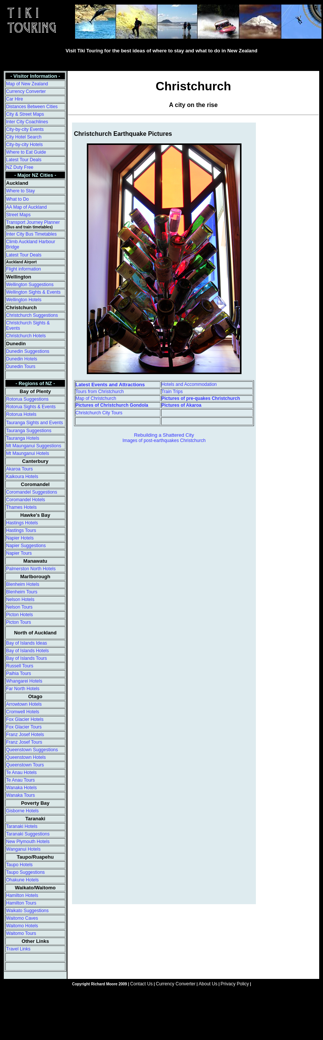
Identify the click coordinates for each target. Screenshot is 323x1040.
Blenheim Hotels (22, 584)
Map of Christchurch (95, 398)
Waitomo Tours (21, 933)
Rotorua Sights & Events (31, 406)
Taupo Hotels (19, 864)
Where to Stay (20, 191)
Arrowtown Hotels (24, 704)
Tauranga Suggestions (28, 430)
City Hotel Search (23, 137)
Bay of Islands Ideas (26, 643)
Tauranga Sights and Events (34, 422)
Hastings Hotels (22, 523)
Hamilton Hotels (22, 895)
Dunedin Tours (20, 366)
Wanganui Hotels (23, 849)
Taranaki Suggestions (28, 834)
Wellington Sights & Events (33, 292)
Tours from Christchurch (99, 391)
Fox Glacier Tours (24, 727)
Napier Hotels (20, 538)
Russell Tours (19, 666)
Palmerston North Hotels (31, 568)
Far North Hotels (22, 688)
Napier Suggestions (26, 545)
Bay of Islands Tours (26, 658)
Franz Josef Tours (24, 742)
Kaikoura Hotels (22, 476)
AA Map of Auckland (26, 207)
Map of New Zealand (27, 84)
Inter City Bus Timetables (31, 234)
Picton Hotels (19, 614)
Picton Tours (18, 622)
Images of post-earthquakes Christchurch (163, 440)
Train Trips (172, 391)
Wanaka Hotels (21, 787)
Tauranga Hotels (22, 438)
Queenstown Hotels (26, 757)
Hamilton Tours (21, 903)
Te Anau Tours (20, 780)
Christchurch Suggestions (32, 315)
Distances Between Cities (32, 106)
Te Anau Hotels (21, 772)
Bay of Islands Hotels (27, 650)
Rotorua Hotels (21, 414)
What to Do (17, 199)
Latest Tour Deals (23, 159)
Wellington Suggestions (29, 284)
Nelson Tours (19, 607)
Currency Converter (26, 91)
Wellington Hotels (23, 299)
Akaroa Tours (19, 469)
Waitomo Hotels (22, 925)
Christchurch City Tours (98, 412)
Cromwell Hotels (22, 711)
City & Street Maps (25, 114)
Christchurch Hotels (26, 335)
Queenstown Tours (25, 765)
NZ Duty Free (19, 167)
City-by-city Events (25, 129)
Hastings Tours (21, 530)
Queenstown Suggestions (32, 749)
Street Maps (18, 214)
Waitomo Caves (22, 918)
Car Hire (14, 99)
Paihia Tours (18, 673)
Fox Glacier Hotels (25, 719)
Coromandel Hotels (25, 499)
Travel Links (18, 949)
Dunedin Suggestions (27, 351)
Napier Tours (19, 553)
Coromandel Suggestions (31, 492)
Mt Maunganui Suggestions (33, 445)
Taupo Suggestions (25, 872)
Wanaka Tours (20, 795)
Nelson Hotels (20, 599)
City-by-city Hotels (24, 144)
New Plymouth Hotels (28, 841)
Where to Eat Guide (26, 152)
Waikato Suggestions (27, 910)
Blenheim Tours (22, 592)
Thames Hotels (21, 507)
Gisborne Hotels (22, 810)
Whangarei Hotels (24, 681)
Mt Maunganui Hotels (27, 453)
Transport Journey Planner (33, 222)
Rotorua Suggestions (27, 399)
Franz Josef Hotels (25, 734)
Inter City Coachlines (27, 121)
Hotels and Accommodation (189, 384)
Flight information (23, 269)
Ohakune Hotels (22, 880)
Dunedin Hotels (21, 359)
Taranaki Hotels (22, 826)
